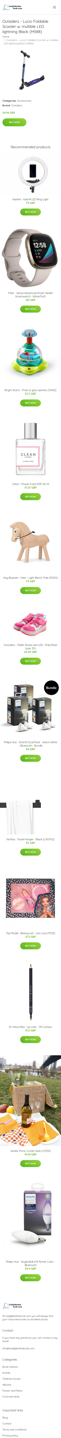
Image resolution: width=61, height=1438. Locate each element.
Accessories (24, 100)
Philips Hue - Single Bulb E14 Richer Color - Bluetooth (30, 1263)
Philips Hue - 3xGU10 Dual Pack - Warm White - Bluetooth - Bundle (30, 744)
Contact (6, 1423)
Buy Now (14, 122)
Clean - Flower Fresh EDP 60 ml (30, 484)
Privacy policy (10, 1435)
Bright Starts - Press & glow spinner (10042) (30, 390)
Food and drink (11, 1396)
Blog (5, 1417)
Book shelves (10, 1366)
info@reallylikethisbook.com (18, 1348)
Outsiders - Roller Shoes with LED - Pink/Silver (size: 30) (30, 646)
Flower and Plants (12, 1390)
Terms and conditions (14, 1429)
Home (5, 36)
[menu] (55, 7)
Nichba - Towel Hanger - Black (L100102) (30, 839)
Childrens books (11, 1378)
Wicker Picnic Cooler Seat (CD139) (30, 1151)
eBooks (6, 1384)
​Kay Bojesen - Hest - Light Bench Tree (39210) (30, 577)
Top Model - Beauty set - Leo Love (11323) (30, 933)
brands (6, 1372)
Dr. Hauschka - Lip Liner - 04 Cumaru (30, 1027)
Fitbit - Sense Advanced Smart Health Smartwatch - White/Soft (30, 294)
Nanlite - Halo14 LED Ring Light (30, 199)
